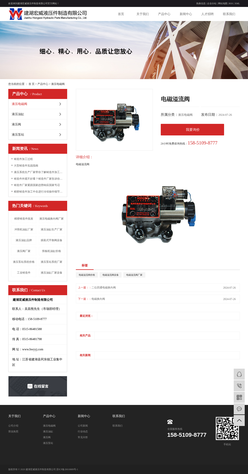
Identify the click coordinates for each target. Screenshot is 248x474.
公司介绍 (13, 425)
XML (237, 3)
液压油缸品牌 (24, 240)
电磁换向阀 (98, 298)
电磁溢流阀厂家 (134, 275)
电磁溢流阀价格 (87, 275)
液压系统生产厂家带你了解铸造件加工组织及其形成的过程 (39, 172)
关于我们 (142, 14)
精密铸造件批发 (23, 218)
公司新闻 (83, 425)
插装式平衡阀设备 (51, 240)
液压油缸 (18, 114)
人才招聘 (207, 14)
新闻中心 (186, 14)
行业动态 (83, 431)
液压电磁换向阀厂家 (51, 218)
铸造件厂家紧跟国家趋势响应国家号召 (37, 185)
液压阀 (16, 124)
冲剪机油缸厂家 (23, 229)
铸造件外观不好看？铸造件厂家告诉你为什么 (39, 178)
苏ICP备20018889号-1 (67, 469)
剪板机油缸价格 (51, 251)
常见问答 (83, 437)
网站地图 (222, 3)
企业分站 (211, 3)
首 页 (32, 84)
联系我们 (229, 14)
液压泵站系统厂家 (51, 261)
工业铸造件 (23, 272)
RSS (231, 3)
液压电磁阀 (58, 84)
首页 (121, 14)
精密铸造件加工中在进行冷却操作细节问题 (39, 191)
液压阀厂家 (23, 251)
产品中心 (164, 14)
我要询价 (193, 130)
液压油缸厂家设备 (51, 272)
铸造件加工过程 (23, 159)
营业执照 (13, 431)
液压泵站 (18, 134)
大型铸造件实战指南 (26, 165)
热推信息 (201, 3)
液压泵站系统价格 (24, 261)
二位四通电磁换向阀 (103, 287)
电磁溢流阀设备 (110, 275)
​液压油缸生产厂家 (51, 229)
